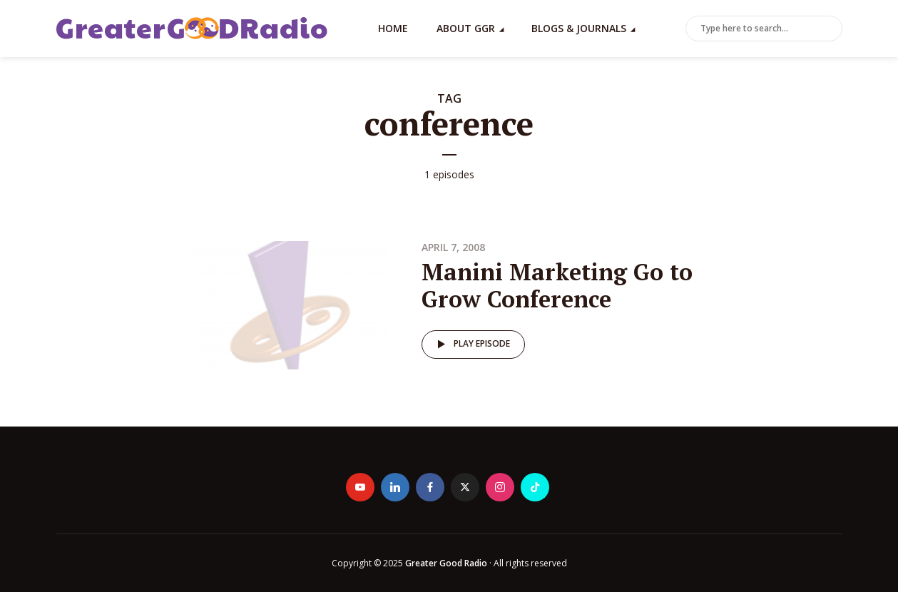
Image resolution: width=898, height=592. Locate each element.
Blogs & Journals (578, 28)
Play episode (471, 344)
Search (829, 29)
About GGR (466, 28)
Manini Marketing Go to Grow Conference (557, 285)
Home (393, 28)
